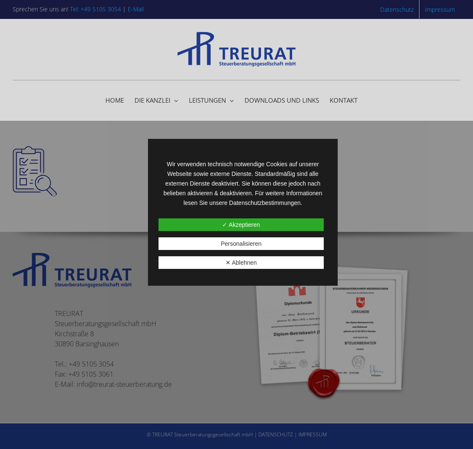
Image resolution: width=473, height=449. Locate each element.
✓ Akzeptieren (241, 224)
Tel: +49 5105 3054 (95, 9)
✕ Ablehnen (241, 262)
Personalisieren (241, 243)
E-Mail (136, 9)
